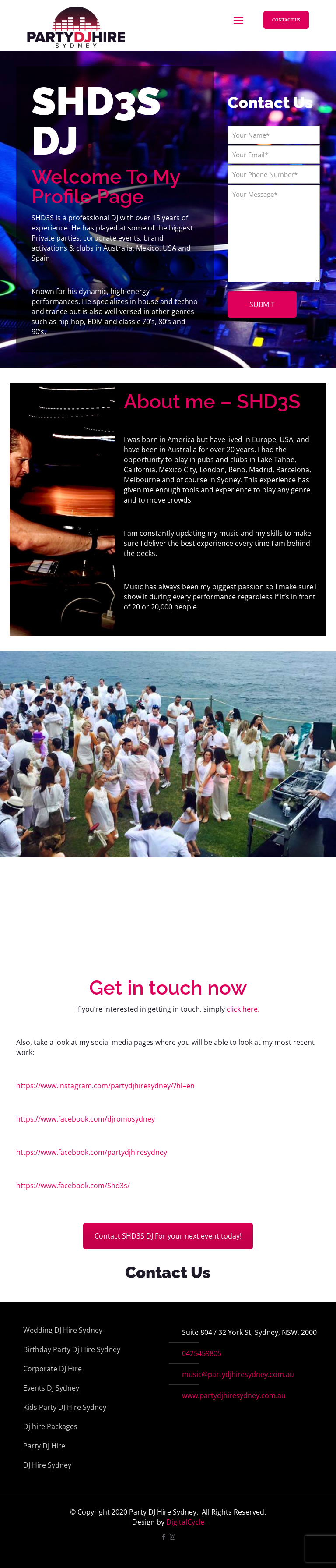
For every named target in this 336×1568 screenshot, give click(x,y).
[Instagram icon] (172, 1536)
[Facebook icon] (163, 1536)
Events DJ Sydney (51, 1388)
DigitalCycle (185, 1522)
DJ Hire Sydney (47, 1465)
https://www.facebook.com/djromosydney (85, 1119)
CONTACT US (286, 20)
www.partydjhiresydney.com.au (234, 1395)
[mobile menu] (238, 19)
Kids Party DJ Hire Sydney (64, 1407)
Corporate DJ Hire (52, 1368)
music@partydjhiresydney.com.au (238, 1374)
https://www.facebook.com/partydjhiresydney (91, 1152)
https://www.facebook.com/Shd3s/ (73, 1185)
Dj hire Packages (50, 1426)
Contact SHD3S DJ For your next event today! (168, 1236)
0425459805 (201, 1353)
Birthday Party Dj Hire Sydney (71, 1349)
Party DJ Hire (44, 1446)
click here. (243, 1009)
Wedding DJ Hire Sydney (62, 1330)
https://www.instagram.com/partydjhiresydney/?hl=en (105, 1085)
